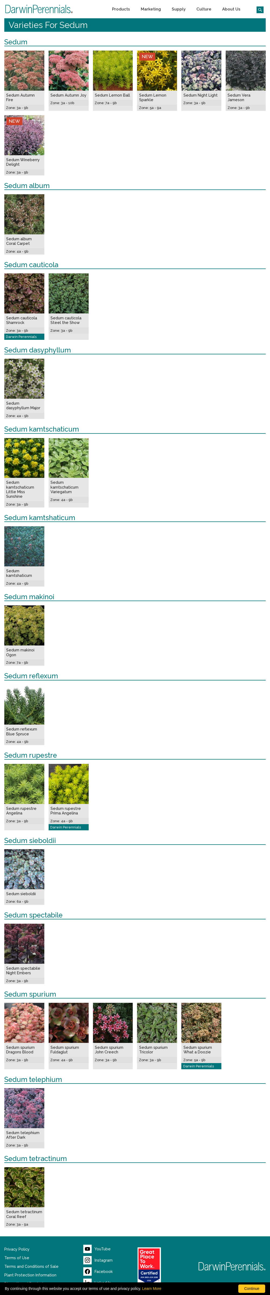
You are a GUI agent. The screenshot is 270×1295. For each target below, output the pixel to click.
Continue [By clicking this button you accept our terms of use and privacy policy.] (251, 1288)
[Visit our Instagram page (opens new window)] (98, 1260)
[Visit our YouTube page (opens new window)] (97, 1249)
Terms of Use (16, 1258)
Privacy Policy (17, 1249)
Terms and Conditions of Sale (31, 1266)
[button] (121, 9)
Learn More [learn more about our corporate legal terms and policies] (151, 1288)
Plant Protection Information (30, 1275)
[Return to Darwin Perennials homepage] (232, 1266)
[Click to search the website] (258, 9)
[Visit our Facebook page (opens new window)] (98, 1272)
